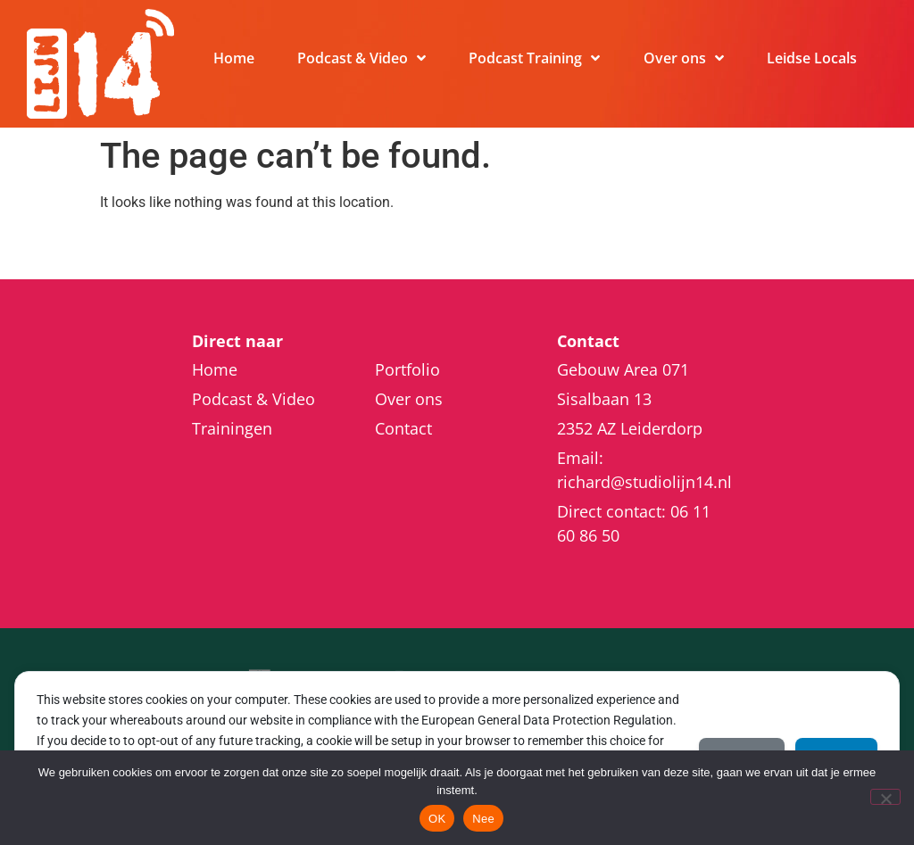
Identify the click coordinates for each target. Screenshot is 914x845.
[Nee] (885, 797)
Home (233, 58)
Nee (483, 818)
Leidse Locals (812, 58)
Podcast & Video (361, 58)
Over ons (684, 58)
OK (436, 818)
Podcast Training (534, 58)
